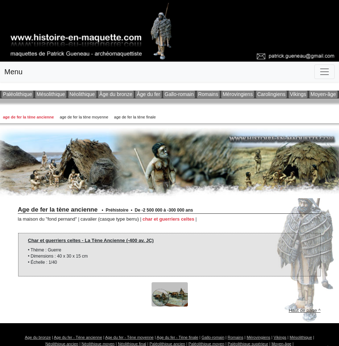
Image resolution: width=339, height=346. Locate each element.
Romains (208, 94)
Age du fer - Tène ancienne (78, 337)
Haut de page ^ (305, 310)
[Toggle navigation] (324, 71)
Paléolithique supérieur (248, 344)
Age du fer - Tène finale (177, 337)
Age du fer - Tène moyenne (129, 337)
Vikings (298, 94)
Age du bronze (38, 337)
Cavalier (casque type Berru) (109, 219)
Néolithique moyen (98, 344)
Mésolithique (50, 94)
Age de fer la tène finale (135, 117)
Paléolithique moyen (206, 344)
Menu (13, 72)
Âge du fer (148, 94)
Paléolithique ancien (167, 344)
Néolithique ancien (61, 344)
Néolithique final (132, 344)
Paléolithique (17, 94)
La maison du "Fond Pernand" (47, 219)
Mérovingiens (237, 94)
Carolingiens (271, 94)
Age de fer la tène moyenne (84, 117)
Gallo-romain (179, 94)
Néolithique (82, 94)
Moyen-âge (323, 94)
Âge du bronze (116, 94)
